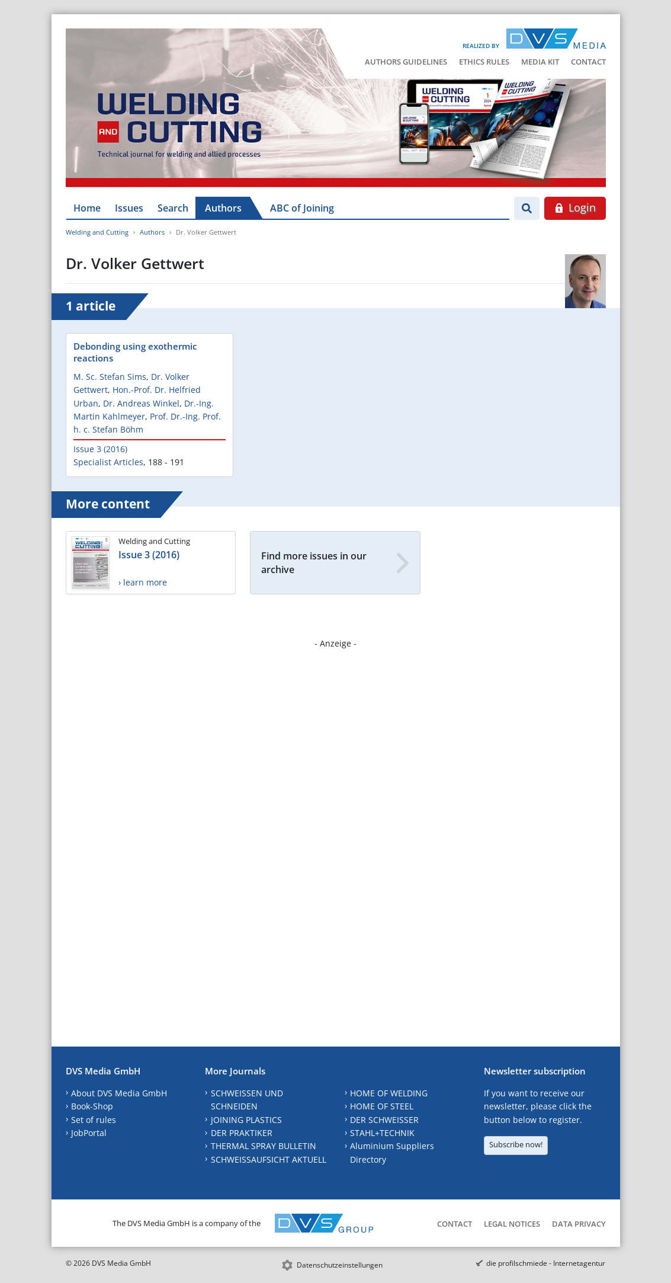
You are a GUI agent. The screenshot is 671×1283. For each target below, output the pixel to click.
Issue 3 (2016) (100, 449)
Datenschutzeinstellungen (340, 1265)
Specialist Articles (108, 462)
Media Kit (540, 61)
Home (87, 208)
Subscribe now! (515, 1144)
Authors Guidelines (406, 61)
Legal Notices (512, 1223)
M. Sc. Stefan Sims (109, 376)
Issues (129, 208)
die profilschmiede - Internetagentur (545, 1263)
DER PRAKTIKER (241, 1132)
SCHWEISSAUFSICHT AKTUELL (268, 1159)
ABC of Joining (302, 208)
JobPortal (89, 1132)
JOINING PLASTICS (246, 1119)
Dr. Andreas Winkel (141, 403)
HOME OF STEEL (381, 1106)
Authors (223, 208)
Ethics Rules (484, 61)
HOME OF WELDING (389, 1093)
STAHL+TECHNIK (382, 1132)
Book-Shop (92, 1106)
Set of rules (93, 1119)
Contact (588, 61)
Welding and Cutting (97, 232)
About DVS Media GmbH (119, 1093)
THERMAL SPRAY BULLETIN (263, 1145)
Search (173, 208)
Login (574, 207)
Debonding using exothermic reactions (135, 352)
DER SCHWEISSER (384, 1119)
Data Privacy (579, 1223)
